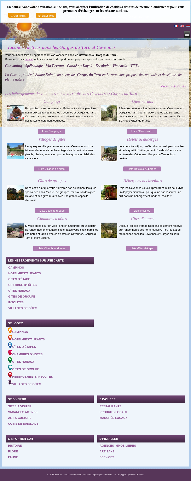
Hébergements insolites (30, 375)
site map (118, 475)
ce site (29, 59)
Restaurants (110, 406)
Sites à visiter (19, 406)
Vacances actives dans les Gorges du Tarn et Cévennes (61, 47)
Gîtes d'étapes (22, 345)
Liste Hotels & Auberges (142, 168)
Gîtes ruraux (19, 290)
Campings (16, 267)
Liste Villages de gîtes (51, 168)
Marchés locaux (113, 418)
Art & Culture (19, 418)
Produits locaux (114, 412)
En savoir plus (46, 15)
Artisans (107, 451)
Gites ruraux (21, 360)
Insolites (16, 302)
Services (107, 457)
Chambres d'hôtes (25, 353)
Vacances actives (22, 412)
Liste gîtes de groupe (51, 210)
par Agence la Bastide (133, 475)
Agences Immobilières (118, 445)
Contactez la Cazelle (173, 86)
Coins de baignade (23, 423)
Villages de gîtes (22, 308)
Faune (13, 457)
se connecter (106, 475)
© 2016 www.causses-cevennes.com (64, 475)
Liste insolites (142, 210)
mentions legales (91, 475)
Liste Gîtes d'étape (142, 248)
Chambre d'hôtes (22, 285)
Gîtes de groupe (21, 296)
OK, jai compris (19, 15)
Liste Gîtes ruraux (142, 131)
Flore (13, 451)
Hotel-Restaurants (26, 338)
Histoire (15, 445)
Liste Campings (51, 131)
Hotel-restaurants (24, 273)
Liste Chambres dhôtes (51, 248)
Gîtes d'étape (19, 279)
